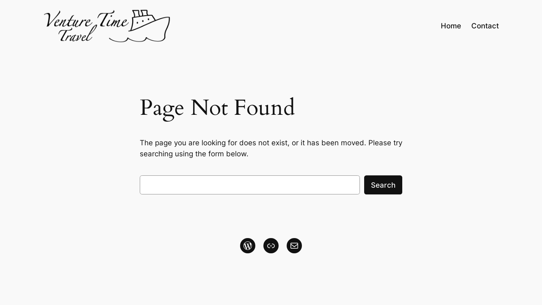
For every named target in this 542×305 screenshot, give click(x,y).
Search (383, 185)
